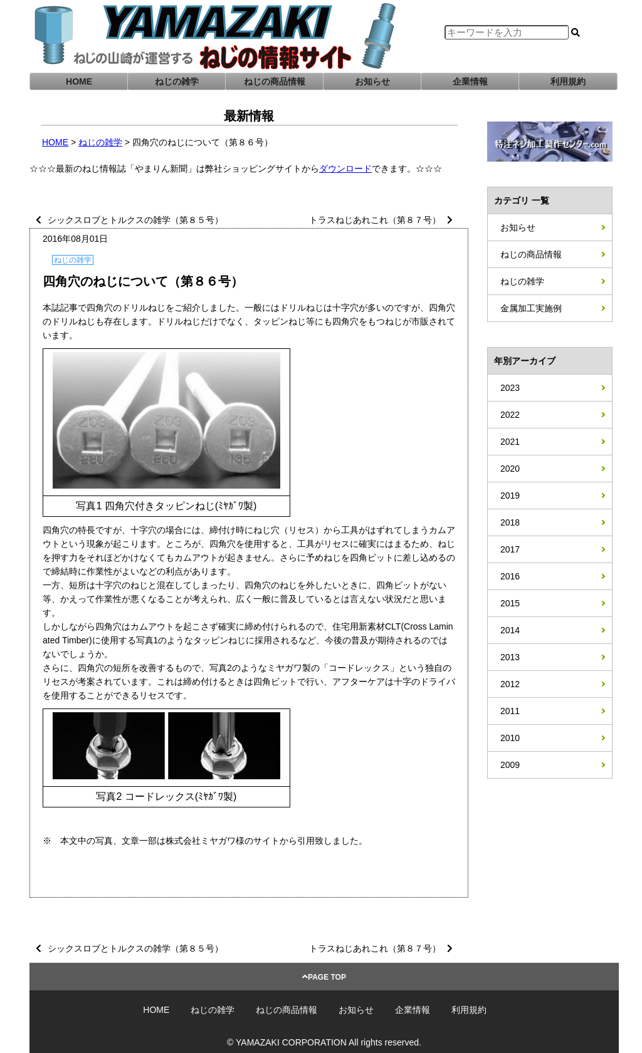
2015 (510, 603)
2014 (510, 630)
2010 (510, 738)
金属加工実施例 (531, 308)
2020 (510, 469)
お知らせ (372, 81)
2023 (510, 388)
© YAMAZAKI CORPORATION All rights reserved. (324, 1042)
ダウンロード (345, 168)
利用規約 (568, 81)
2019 (510, 495)
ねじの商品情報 (274, 81)
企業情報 (470, 81)
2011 (510, 711)
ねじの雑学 (177, 81)
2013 (510, 657)
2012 (510, 684)
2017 (510, 549)
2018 (510, 522)
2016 (510, 576)
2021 (510, 442)
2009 (510, 765)
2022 (510, 415)
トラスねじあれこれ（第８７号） (375, 220)
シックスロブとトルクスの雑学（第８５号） (135, 220)
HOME (79, 81)
